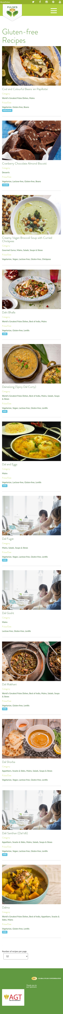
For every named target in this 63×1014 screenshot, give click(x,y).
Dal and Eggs (9, 464)
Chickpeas (46, 259)
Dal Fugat (8, 539)
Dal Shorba (8, 762)
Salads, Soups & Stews (33, 250)
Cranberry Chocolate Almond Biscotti (24, 163)
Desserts (6, 172)
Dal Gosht (8, 613)
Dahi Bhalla (8, 312)
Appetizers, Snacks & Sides (13, 771)
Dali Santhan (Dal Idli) (15, 833)
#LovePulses (5, 2)
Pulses (12, 13)
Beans (26, 107)
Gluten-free (17, 107)
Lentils (26, 330)
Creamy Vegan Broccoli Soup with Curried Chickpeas (27, 239)
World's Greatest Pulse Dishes (15, 98)
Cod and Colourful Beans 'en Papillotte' (25, 89)
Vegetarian (7, 107)
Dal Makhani (9, 684)
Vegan (15, 259)
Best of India (34, 321)
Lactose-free (17, 181)
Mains (32, 98)
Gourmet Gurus (9, 250)
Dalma (6, 907)
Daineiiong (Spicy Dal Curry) (19, 387)
